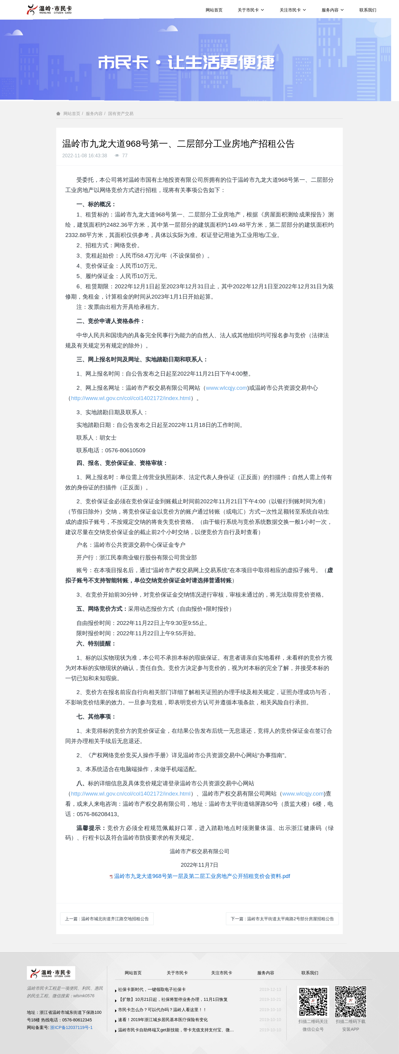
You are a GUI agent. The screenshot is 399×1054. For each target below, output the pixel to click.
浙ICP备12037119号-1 (71, 1027)
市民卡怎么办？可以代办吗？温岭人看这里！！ (162, 1009)
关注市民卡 (293, 10)
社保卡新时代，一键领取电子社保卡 (152, 989)
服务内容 (333, 10)
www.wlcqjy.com (226, 388)
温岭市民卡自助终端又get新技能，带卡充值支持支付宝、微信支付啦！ (177, 1029)
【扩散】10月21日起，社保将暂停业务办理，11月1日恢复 (173, 999)
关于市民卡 (251, 10)
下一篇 (282, 918)
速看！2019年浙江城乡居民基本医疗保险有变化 (163, 1019)
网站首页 (214, 10)
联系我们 (367, 10)
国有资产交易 (121, 113)
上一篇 (107, 918)
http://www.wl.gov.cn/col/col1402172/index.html (131, 398)
